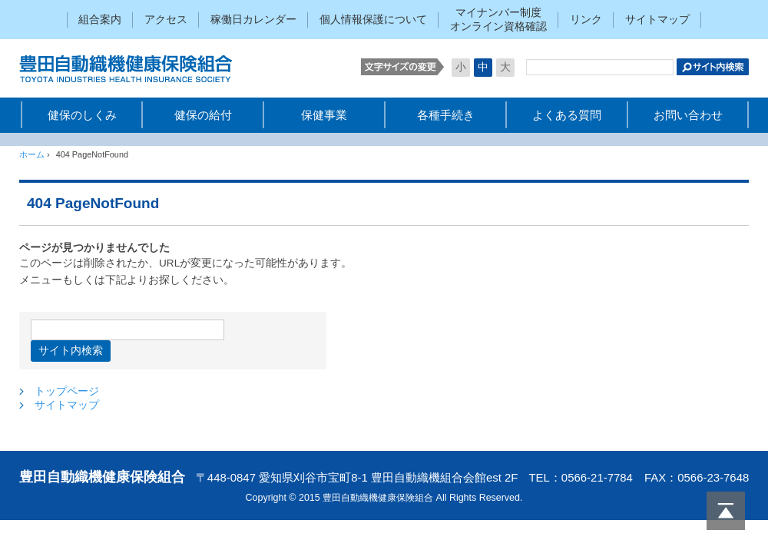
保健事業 (324, 114)
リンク (586, 19)
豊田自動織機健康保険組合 (134, 68)
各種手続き (446, 114)
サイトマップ (657, 19)
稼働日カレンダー (253, 19)
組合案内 (99, 19)
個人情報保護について (373, 19)
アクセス (165, 19)
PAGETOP (726, 511)
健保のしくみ (82, 114)
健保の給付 (203, 114)
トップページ (67, 391)
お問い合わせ (688, 114)
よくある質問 (566, 114)
